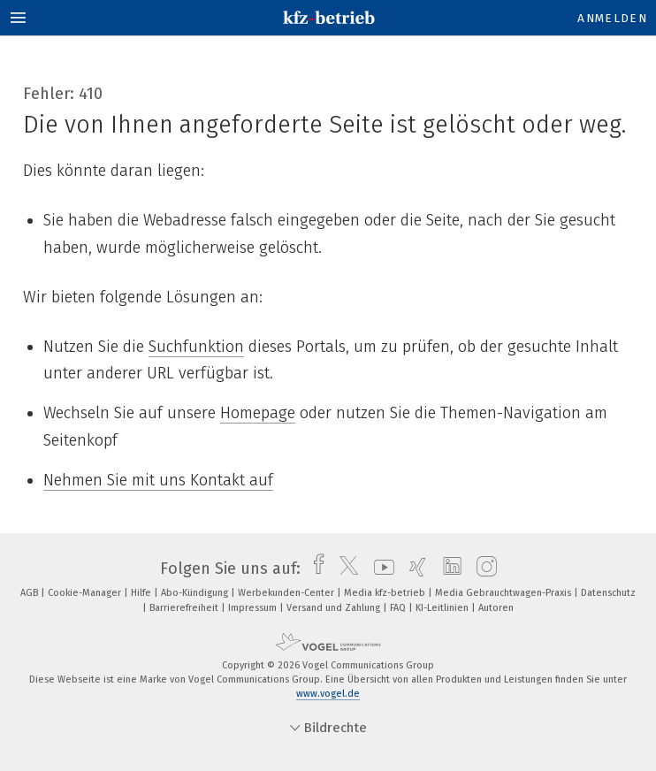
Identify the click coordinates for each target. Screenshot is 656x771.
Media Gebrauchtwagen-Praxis (504, 593)
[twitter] (344, 568)
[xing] (413, 568)
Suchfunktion (196, 346)
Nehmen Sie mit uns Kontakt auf (158, 480)
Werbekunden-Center (287, 593)
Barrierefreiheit (185, 608)
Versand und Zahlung (334, 608)
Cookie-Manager (86, 593)
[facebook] (314, 568)
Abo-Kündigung (196, 593)
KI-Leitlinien (443, 608)
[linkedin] (447, 568)
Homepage (257, 413)
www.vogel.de (328, 693)
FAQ (399, 608)
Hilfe (142, 593)
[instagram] (482, 568)
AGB (30, 593)
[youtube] (379, 568)
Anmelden (612, 18)
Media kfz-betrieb (386, 593)
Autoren (496, 608)
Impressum (253, 608)
